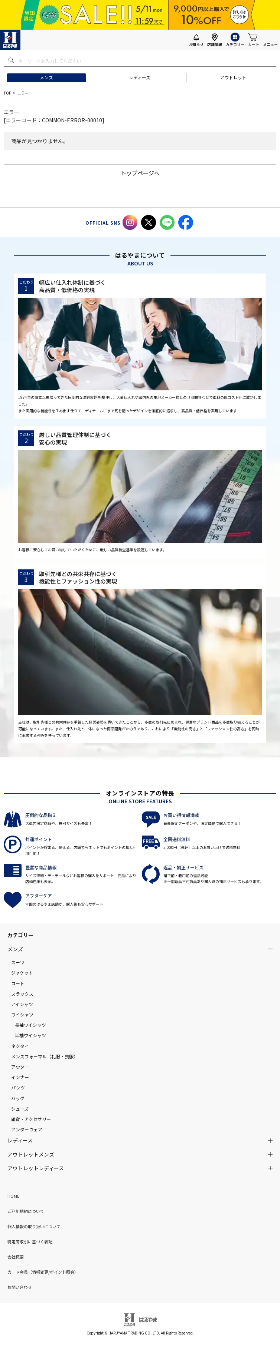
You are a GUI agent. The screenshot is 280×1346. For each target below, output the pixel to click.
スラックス (22, 994)
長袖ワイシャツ (30, 1025)
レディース (139, 77)
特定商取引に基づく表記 (29, 1241)
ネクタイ (20, 1046)
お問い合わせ (19, 1287)
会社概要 (15, 1257)
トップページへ (140, 173)
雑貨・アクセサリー (31, 1119)
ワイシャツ (22, 1014)
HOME (13, 1196)
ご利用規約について (25, 1211)
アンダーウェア (26, 1129)
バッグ (18, 1098)
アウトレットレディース (35, 1168)
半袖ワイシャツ (30, 1035)
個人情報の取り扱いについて (34, 1226)
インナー (20, 1077)
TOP (7, 93)
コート (18, 983)
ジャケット (22, 972)
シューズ (20, 1108)
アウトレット (233, 77)
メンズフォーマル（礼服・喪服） (44, 1056)
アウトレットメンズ (30, 1154)
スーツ (18, 962)
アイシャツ (22, 1004)
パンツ (18, 1087)
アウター (20, 1067)
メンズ (46, 77)
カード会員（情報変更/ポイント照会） (42, 1272)
